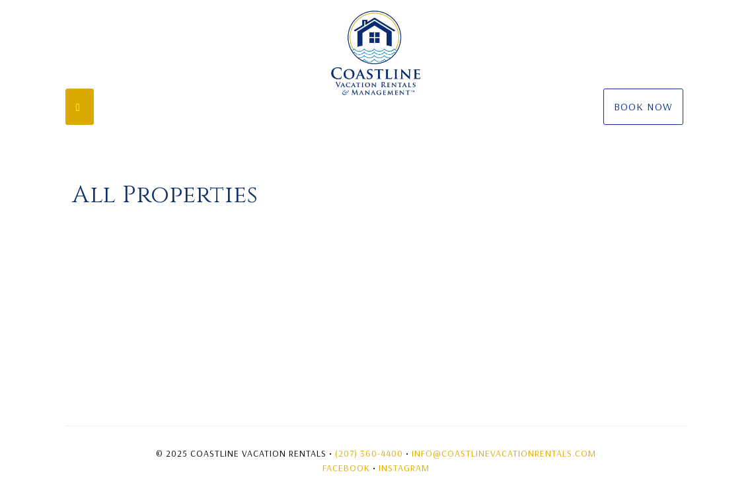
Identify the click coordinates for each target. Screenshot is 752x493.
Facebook (346, 468)
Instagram (404, 468)
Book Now (643, 106)
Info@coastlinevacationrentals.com (504, 453)
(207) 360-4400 (369, 453)
